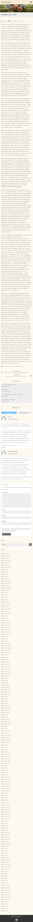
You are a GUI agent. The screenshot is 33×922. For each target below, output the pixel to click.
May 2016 (5, 747)
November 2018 (7, 708)
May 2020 (5, 680)
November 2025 (7, 563)
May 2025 (5, 574)
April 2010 (5, 908)
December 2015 (7, 756)
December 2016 (7, 735)
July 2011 (5, 874)
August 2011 (6, 871)
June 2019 (5, 699)
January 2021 (6, 664)
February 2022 (6, 643)
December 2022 (7, 627)
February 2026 (6, 556)
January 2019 (6, 705)
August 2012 (6, 846)
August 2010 (6, 899)
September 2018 (7, 710)
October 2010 (6, 894)
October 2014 (6, 786)
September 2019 (7, 694)
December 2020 (7, 666)
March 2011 (6, 883)
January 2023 (6, 625)
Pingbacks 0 (24, 413)
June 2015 (5, 768)
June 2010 (5, 904)
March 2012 (6, 858)
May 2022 (5, 639)
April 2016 (5, 749)
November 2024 (7, 583)
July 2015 (5, 765)
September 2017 (7, 724)
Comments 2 (8, 413)
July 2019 (5, 696)
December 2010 (7, 890)
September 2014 (7, 788)
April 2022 (5, 641)
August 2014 (6, 791)
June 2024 (5, 595)
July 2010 (5, 901)
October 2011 (6, 869)
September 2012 (7, 844)
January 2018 (6, 719)
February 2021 (6, 662)
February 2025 (6, 579)
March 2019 (6, 703)
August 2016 (6, 742)
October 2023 (6, 611)
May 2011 (5, 878)
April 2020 (5, 682)
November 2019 (7, 692)
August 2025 (6, 569)
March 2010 (6, 911)
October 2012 (6, 841)
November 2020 (7, 669)
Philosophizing (19, 366)
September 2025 (7, 567)
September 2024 (7, 588)
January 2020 (6, 687)
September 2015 (7, 763)
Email (4, 515)
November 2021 (7, 648)
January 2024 (6, 606)
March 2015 (6, 775)
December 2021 (7, 646)
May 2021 (5, 655)
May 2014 (5, 798)
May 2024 (5, 597)
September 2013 (7, 816)
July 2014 (5, 793)
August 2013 (6, 818)
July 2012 (5, 848)
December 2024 (7, 581)
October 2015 (6, 761)
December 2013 (6, 809)
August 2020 (6, 675)
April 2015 (5, 772)
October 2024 (6, 586)
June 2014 (5, 795)
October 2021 (6, 650)
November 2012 (7, 839)
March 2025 (6, 576)
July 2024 (5, 593)
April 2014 (5, 800)
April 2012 (5, 855)
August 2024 (6, 590)
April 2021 (5, 657)
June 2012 (5, 851)
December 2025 (7, 560)
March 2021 (6, 659)
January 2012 (6, 862)
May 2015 (5, 770)
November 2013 (7, 811)
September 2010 (7, 897)
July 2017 (5, 726)
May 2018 (5, 717)
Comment (5, 492)
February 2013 (6, 832)
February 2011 (6, 885)
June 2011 (5, 876)
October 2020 (6, 671)
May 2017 (5, 728)
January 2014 (6, 807)
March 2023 (6, 620)
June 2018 (5, 715)
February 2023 (6, 622)
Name (4, 510)
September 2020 (7, 673)
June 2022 (5, 636)
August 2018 (6, 712)
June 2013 (5, 823)
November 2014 (7, 784)
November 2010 (7, 892)
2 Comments (22, 21)
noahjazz (4, 21)
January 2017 (6, 733)
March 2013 (6, 830)
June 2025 (5, 572)
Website (4, 521)
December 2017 (7, 722)
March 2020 (6, 685)
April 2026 (5, 553)
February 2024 (6, 604)
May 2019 (5, 701)
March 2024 (6, 602)
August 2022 (6, 634)
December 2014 (7, 781)
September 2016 (7, 740)
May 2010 (5, 906)
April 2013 (5, 828)
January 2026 (6, 558)
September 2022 (7, 632)
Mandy (9, 417)
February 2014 (6, 805)
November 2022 (7, 629)
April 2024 (5, 599)
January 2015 (6, 779)
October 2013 (6, 814)
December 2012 (7, 837)
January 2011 (6, 887)
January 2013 (6, 834)
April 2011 (5, 881)
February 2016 (6, 754)
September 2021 (7, 652)
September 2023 (7, 613)
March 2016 (6, 752)
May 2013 (5, 825)
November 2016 (7, 738)
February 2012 (6, 860)
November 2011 (7, 867)
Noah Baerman (6, 2)
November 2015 (7, 758)
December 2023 (7, 609)
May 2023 (5, 618)
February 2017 (6, 731)
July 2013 (5, 821)
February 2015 (6, 777)
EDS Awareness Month (9, 366)
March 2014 (6, 802)
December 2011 (6, 864)
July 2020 (5, 678)
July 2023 (5, 616)
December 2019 (7, 689)
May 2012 (5, 853)
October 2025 (6, 565)
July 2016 (5, 745)
